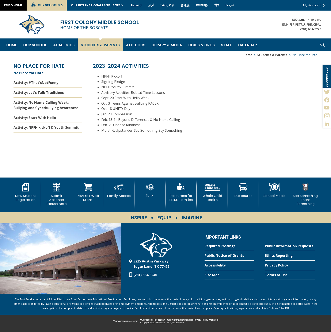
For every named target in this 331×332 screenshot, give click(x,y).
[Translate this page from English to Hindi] (216, 5)
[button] (322, 44)
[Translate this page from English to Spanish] (136, 5)
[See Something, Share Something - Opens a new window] (305, 194)
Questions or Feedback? (152, 320)
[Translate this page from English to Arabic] (229, 4)
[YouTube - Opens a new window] (327, 108)
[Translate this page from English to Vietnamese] (167, 5)
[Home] (11, 44)
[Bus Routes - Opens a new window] (243, 190)
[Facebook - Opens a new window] (327, 100)
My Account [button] (312, 5)
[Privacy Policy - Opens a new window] (289, 265)
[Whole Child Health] (212, 192)
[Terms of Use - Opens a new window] (289, 275)
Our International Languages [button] (96, 5)
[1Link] (150, 190)
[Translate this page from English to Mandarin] (185, 5)
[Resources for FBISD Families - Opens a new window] (181, 192)
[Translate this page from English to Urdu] (151, 4)
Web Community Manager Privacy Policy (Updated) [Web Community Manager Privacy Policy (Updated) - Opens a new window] (192, 320)
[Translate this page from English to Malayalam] (202, 4)
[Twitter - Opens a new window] (327, 92)
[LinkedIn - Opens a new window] (327, 124)
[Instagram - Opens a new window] (327, 116)
